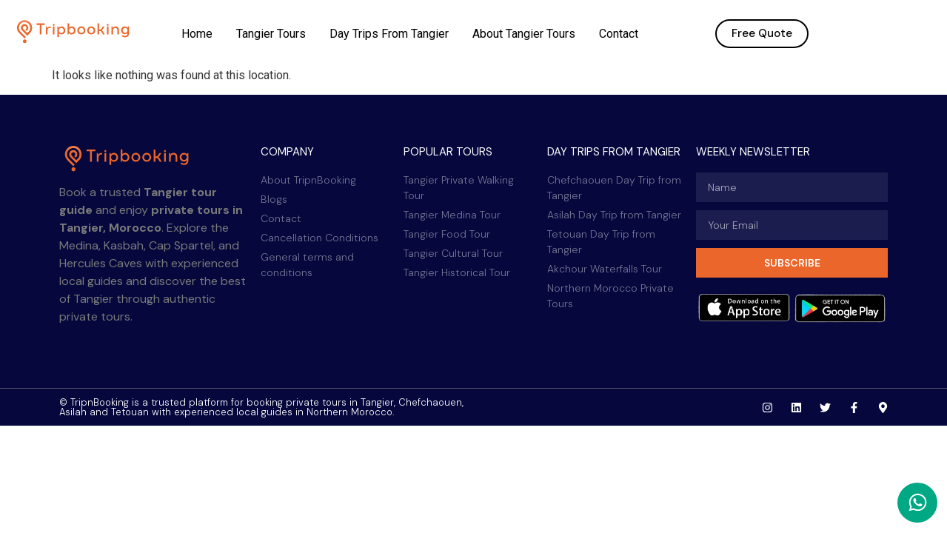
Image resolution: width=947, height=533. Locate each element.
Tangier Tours (271, 34)
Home (197, 34)
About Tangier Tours (523, 34)
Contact (618, 34)
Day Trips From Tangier (389, 34)
